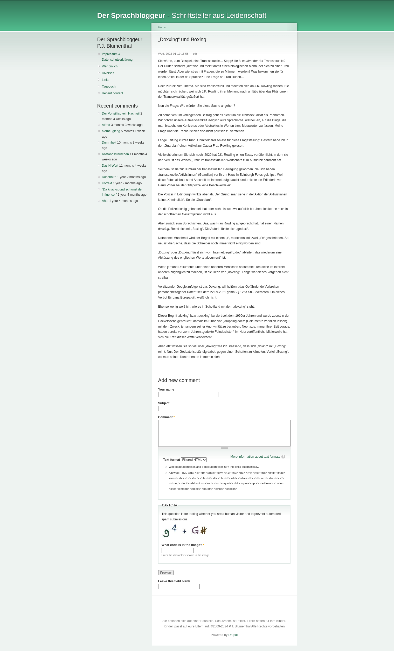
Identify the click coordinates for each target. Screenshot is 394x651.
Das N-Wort (110, 165)
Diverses (108, 73)
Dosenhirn (109, 177)
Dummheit (109, 142)
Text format (172, 460)
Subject (164, 403)
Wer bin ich (110, 66)
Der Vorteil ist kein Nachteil (121, 113)
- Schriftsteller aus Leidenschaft (181, 15)
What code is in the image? (183, 545)
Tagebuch (109, 86)
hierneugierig (111, 131)
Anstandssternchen (115, 154)
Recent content (112, 93)
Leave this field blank (174, 581)
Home (162, 27)
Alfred (106, 125)
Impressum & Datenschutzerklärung (117, 56)
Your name (166, 389)
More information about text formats (255, 456)
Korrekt (107, 183)
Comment (166, 417)
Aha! (105, 201)
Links (105, 80)
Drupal (233, 635)
